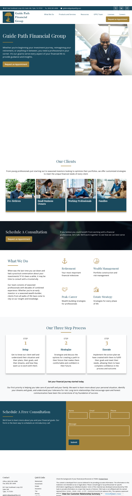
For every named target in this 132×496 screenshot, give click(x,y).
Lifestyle (37, 490)
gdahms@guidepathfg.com (70, 2)
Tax (36, 485)
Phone (113, 404)
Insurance (38, 482)
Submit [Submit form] (74, 436)
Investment (38, 478)
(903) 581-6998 (51, 2)
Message (72, 417)
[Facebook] (127, 2)
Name (71, 404)
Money (37, 487)
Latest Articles (39, 492)
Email (92, 404)
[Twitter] (115, 2)
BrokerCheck (103, 473)
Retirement (38, 475)
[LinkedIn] (121, 2)
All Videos (38, 495)
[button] (49, 8)
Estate (37, 480)
